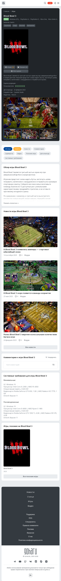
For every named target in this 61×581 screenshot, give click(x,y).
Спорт (15, 25)
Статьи (30, 496)
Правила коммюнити (30, 525)
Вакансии (30, 533)
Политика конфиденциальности (30, 540)
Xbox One (43, 19)
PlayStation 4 (24, 19)
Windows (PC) (14, 19)
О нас (30, 536)
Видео (30, 506)
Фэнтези (22, 25)
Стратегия (7, 25)
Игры (13, 11)
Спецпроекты (30, 522)
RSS (30, 518)
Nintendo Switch (9, 22)
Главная (6, 11)
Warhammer (30, 25)
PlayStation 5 (34, 19)
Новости (30, 492)
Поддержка (30, 514)
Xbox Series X (52, 19)
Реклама (30, 529)
